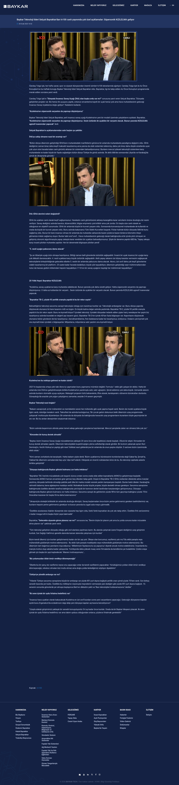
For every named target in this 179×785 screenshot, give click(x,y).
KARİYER (134, 5)
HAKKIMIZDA (78, 5)
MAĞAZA (148, 5)
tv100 (39, 688)
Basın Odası (125, 710)
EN (173, 5)
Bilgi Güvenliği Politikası (110, 782)
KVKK (97, 782)
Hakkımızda (21, 710)
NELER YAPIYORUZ (98, 5)
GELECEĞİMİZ (118, 5)
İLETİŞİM (162, 5)
